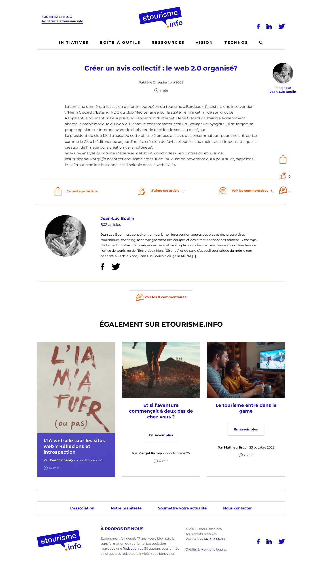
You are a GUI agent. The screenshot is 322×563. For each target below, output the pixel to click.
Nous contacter (237, 508)
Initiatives (74, 42)
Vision (204, 42)
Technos (236, 42)
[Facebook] (258, 26)
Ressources (168, 42)
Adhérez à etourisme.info (62, 21)
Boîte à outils (120, 42)
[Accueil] (161, 8)
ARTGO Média (214, 539)
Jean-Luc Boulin (117, 218)
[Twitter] (281, 26)
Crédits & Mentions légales (206, 549)
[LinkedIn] (269, 26)
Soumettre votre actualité (182, 508)
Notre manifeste (126, 508)
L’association (82, 508)
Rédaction (131, 548)
